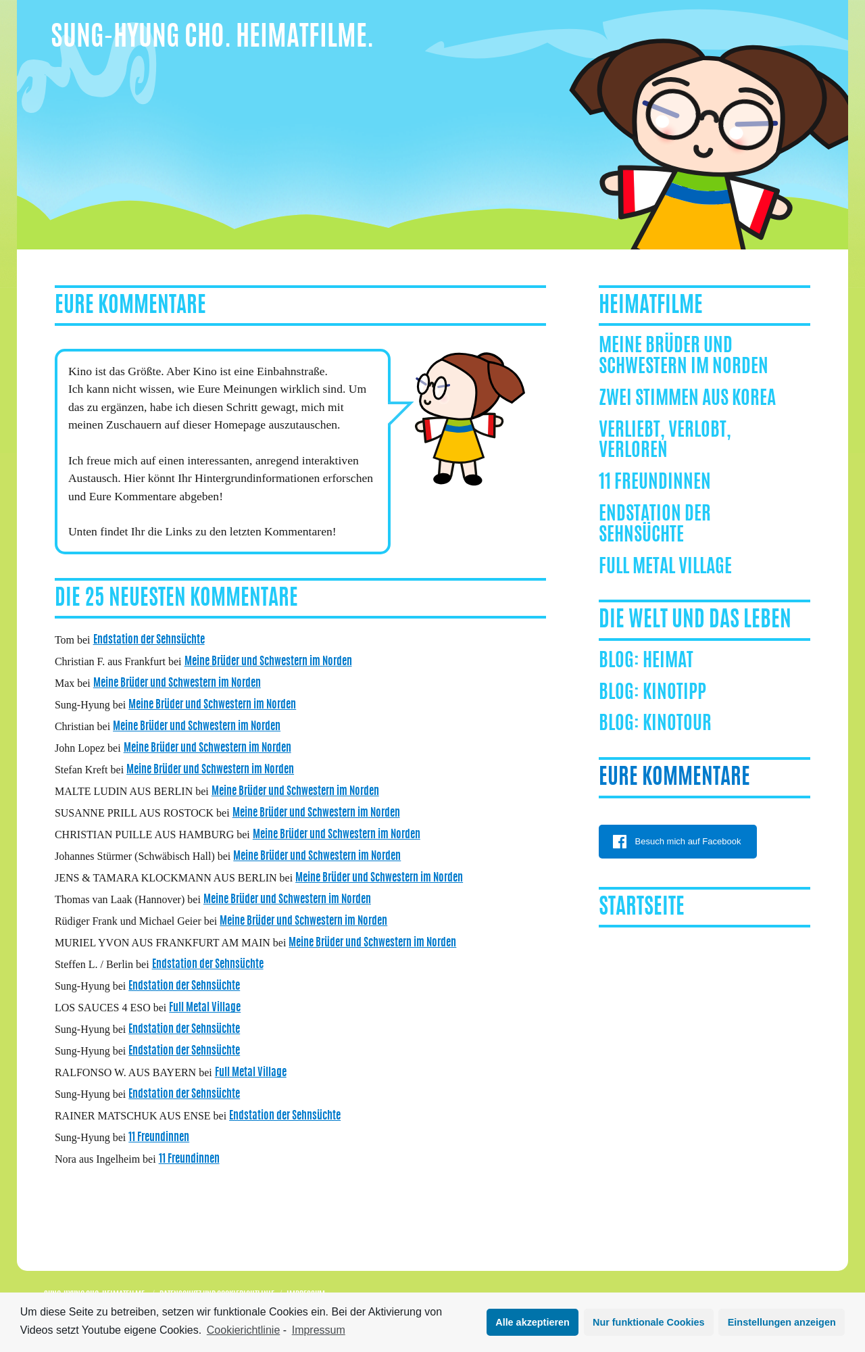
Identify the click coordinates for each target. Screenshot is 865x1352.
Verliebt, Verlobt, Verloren (665, 442)
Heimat (668, 661)
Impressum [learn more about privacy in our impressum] (318, 1330)
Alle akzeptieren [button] (532, 1322)
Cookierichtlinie (243, 1330)
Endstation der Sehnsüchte (149, 640)
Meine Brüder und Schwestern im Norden (268, 661)
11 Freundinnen (158, 1137)
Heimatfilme (651, 306)
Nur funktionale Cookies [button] (649, 1322)
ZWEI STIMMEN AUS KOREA (687, 399)
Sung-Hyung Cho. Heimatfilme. (212, 38)
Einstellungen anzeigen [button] (782, 1322)
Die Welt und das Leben (695, 620)
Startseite (642, 908)
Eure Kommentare (674, 778)
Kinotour (677, 724)
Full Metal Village (205, 1008)
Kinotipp (674, 693)
